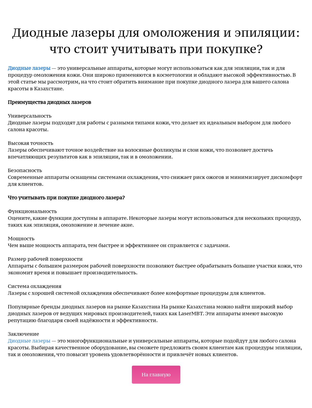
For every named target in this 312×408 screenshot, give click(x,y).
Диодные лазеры (29, 68)
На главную (156, 374)
